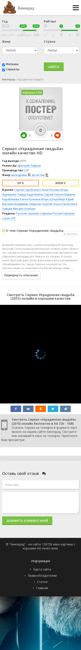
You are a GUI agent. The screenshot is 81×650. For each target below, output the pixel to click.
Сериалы (12, 69)
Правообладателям (42, 575)
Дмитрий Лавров (29, 165)
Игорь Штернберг (53, 199)
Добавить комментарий (27, 521)
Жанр (6, 41)
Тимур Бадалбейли (30, 194)
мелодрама (19, 175)
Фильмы (12, 64)
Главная (42, 588)
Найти (53, 67)
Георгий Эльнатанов (55, 204)
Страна (49, 41)
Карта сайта (42, 569)
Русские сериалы (27, 213)
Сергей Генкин (54, 194)
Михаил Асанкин (24, 209)
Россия (57, 213)
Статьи (42, 582)
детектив (38, 175)
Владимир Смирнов (27, 204)
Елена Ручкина (30, 199)
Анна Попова (51, 190)
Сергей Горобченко (27, 190)
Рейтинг (50, 21)
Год (5, 21)
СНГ (26, 170)
